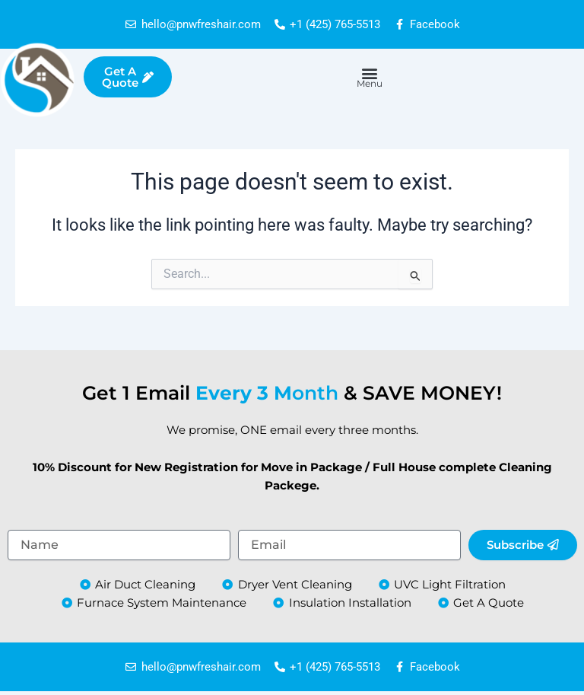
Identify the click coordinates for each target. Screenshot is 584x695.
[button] (369, 72)
